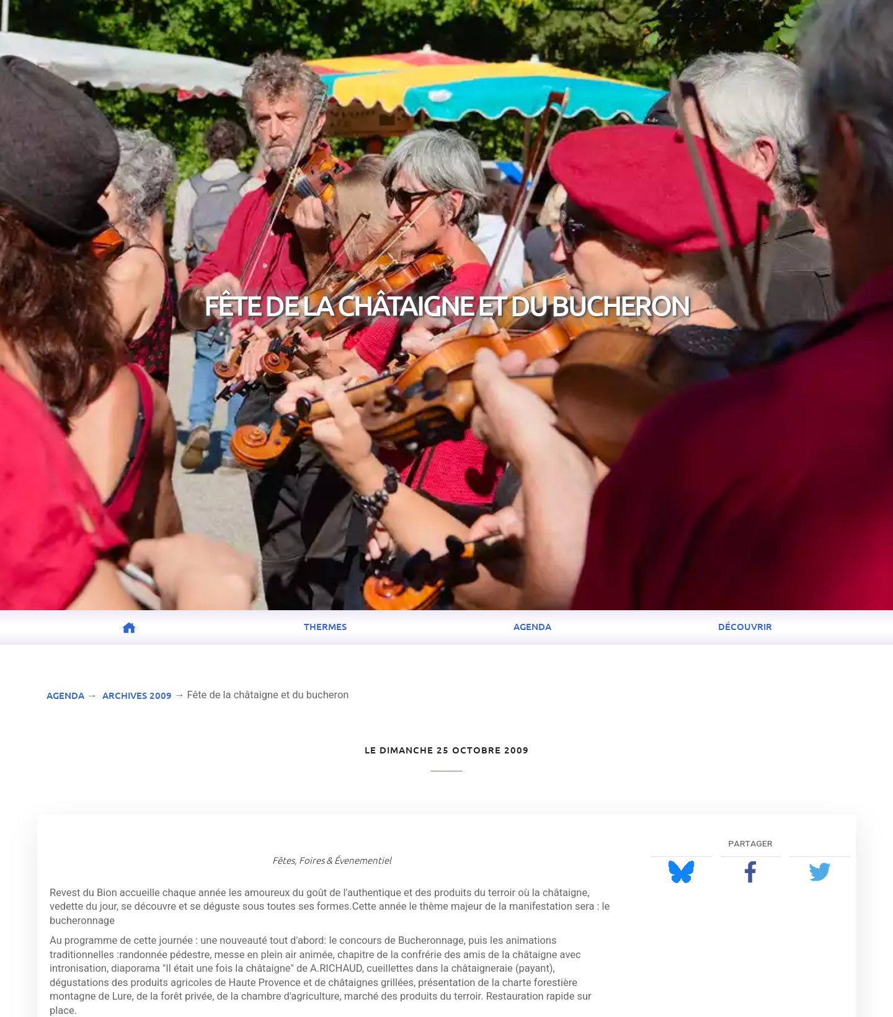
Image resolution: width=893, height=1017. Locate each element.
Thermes (325, 626)
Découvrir (745, 626)
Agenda (532, 626)
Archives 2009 (137, 695)
